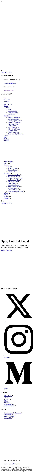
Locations (7, 116)
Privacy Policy (9, 404)
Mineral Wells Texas (14, 129)
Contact (6, 140)
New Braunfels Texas (14, 117)
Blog (5, 137)
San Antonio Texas (13, 127)
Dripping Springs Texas (15, 121)
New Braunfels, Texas (8, 90)
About (6, 135)
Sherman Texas (12, 130)
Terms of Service (10, 406)
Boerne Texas (12, 125)
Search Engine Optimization (13, 413)
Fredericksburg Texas (14, 122)
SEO (9, 109)
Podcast (6, 139)
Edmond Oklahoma (13, 132)
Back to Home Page (6, 250)
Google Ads (11, 114)
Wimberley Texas (13, 124)
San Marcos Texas (13, 119)
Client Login (8, 104)
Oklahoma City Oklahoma (15, 134)
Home (6, 106)
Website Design (12, 111)
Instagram (7, 99)
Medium (6, 101)
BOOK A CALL (6, 72)
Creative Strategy (13, 112)
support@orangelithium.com (10, 83)
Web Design (8, 414)
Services (6, 107)
